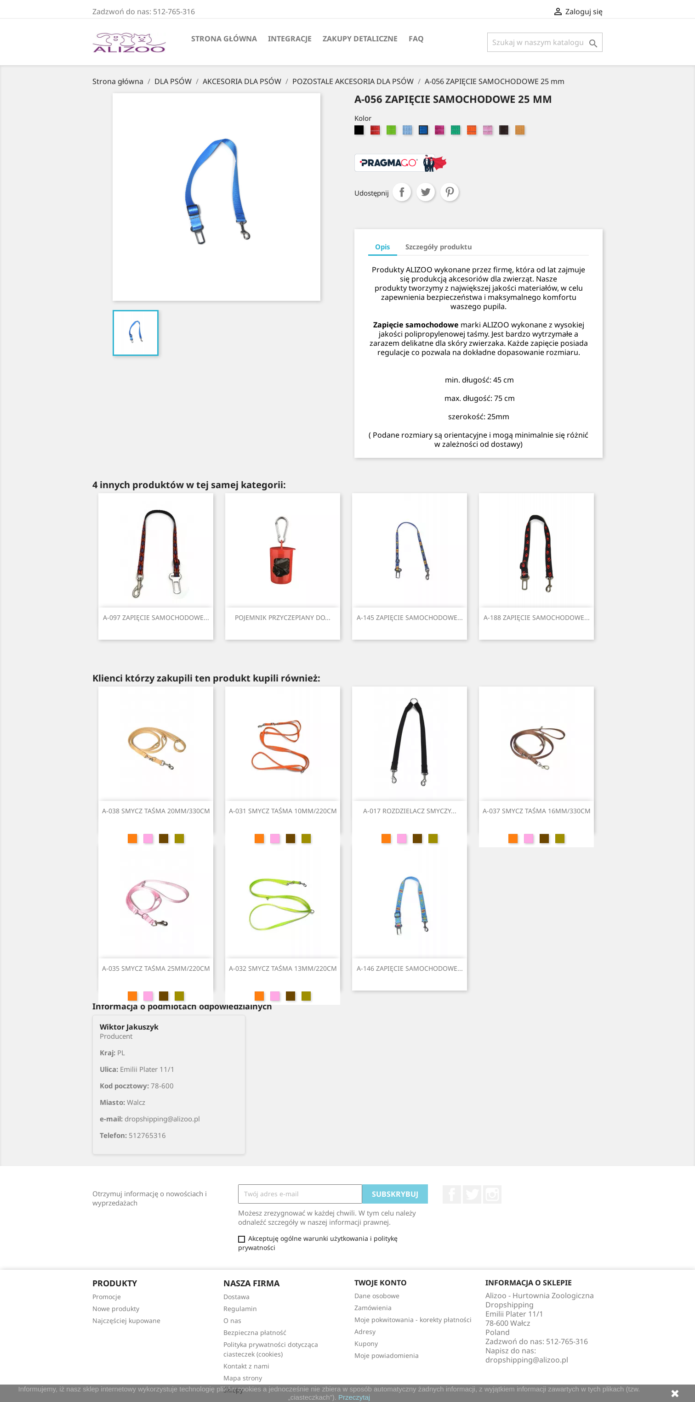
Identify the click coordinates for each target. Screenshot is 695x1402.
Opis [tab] (382, 246)
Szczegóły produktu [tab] (438, 246)
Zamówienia (373, 1307)
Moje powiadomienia (386, 1355)
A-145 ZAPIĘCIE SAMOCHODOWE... (410, 617)
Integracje (290, 39)
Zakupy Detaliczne (360, 39)
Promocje (106, 1296)
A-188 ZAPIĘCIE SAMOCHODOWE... (537, 617)
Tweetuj (425, 192)
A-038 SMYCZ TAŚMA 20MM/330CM (156, 810)
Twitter (472, 1194)
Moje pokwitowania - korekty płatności (413, 1319)
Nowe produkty (115, 1308)
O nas (232, 1320)
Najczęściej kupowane (126, 1320)
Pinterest (449, 192)
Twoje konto (380, 1283)
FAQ (416, 39)
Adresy (365, 1331)
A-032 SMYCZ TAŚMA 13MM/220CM (283, 968)
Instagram (492, 1194)
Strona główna (224, 39)
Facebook (452, 1194)
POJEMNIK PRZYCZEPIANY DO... (282, 617)
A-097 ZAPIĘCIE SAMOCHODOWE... (156, 617)
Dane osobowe (376, 1295)
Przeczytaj (354, 1397)
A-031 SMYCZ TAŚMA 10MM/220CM (283, 810)
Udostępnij (402, 192)
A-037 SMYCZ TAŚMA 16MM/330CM (537, 810)
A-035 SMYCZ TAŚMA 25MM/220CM (156, 968)
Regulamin (240, 1308)
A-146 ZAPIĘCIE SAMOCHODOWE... (410, 968)
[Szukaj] (545, 42)
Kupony (366, 1343)
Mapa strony (242, 1378)
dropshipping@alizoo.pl (526, 1360)
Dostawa (236, 1296)
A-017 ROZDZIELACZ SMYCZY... (409, 810)
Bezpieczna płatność (254, 1332)
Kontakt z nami (246, 1366)
